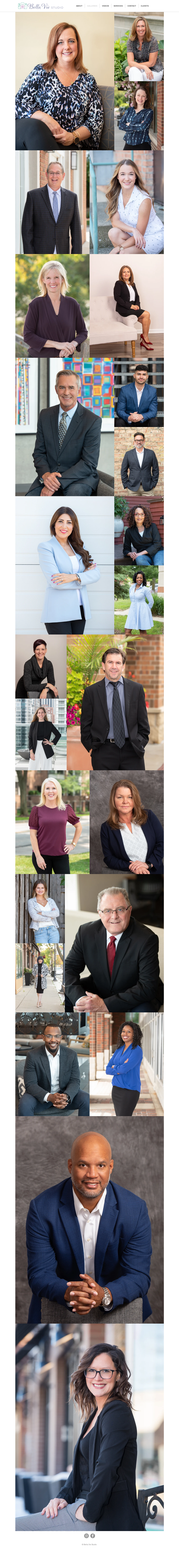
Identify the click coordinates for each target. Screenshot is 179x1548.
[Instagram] (86, 1535)
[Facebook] (92, 1535)
